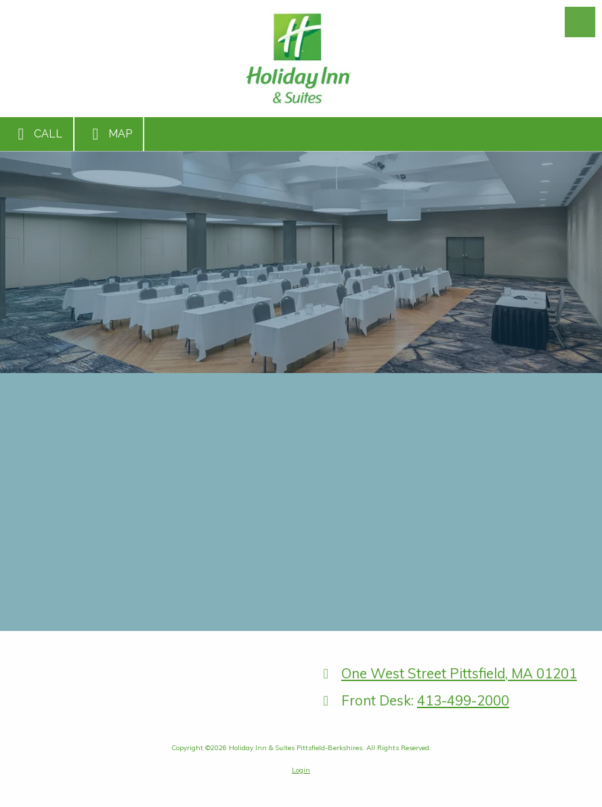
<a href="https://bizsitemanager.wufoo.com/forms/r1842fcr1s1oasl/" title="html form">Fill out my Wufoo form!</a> (301, 500)
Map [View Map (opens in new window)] (108, 134)
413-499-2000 (463, 700)
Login (301, 770)
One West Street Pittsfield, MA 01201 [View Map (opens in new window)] (459, 673)
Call (36, 134)
